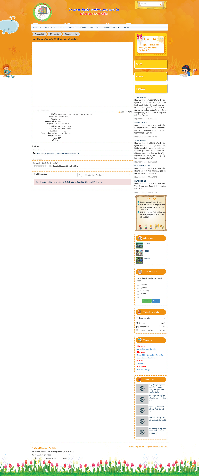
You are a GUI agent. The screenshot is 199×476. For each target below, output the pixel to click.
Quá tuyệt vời (143, 284)
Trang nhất (37, 27)
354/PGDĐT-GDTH (142, 166)
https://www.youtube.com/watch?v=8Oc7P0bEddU (56, 153)
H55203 (147, 258)
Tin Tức (61, 27)
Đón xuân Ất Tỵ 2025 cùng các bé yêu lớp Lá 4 (157, 419)
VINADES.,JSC (161, 447)
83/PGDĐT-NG (140, 181)
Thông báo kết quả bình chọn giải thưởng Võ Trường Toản (149, 47)
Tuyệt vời (142, 287)
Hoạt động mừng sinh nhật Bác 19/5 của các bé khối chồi (157, 430)
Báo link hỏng (126, 112)
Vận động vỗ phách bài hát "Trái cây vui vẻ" (156, 408)
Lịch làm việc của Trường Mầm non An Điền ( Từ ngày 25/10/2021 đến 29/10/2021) (152, 207)
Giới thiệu (50, 28)
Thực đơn (72, 27)
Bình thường (143, 290)
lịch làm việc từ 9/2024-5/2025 (151, 202)
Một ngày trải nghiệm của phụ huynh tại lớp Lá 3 (157, 398)
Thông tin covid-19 (111, 28)
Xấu (140, 296)
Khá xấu (141, 293)
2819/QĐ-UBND (140, 140)
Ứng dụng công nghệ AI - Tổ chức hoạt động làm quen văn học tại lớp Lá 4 (157, 388)
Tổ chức (83, 27)
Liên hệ (126, 27)
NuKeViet (142, 447)
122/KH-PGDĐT (140, 123)
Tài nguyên (94, 27)
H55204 (147, 243)
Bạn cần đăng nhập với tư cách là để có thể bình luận (69, 182)
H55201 (147, 251)
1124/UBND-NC (140, 97)
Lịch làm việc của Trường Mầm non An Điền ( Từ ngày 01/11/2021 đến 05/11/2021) (152, 214)
